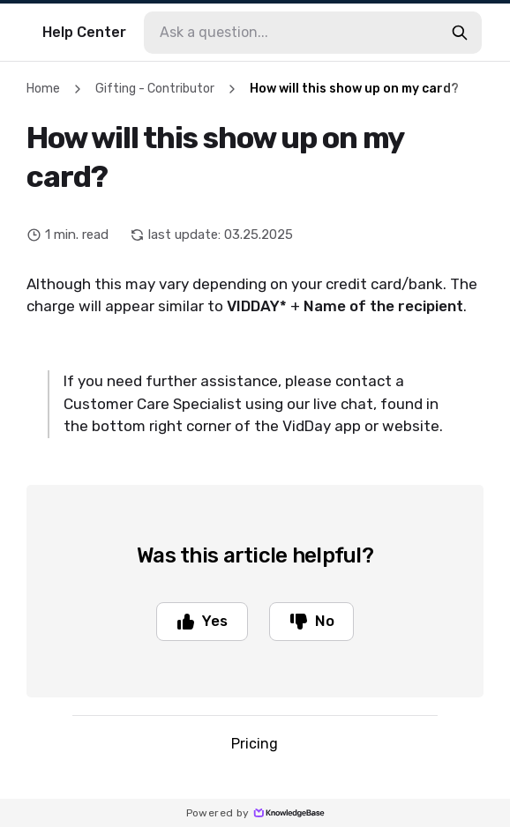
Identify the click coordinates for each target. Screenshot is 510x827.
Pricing (254, 745)
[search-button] (459, 32)
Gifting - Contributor (154, 88)
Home (43, 88)
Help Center (84, 32)
